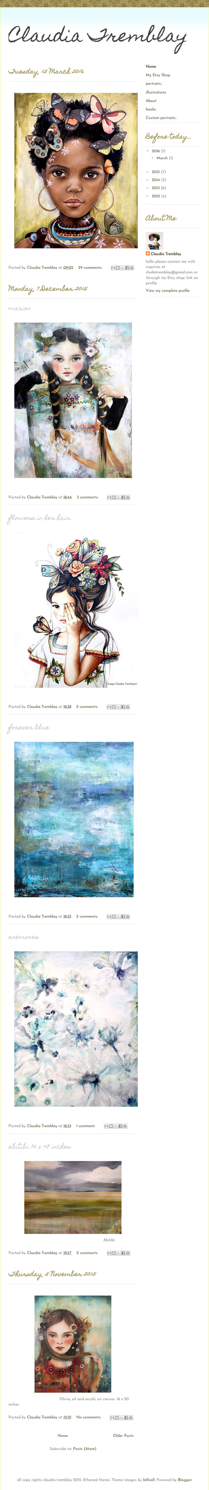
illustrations (156, 92)
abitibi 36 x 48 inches (40, 1147)
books (151, 109)
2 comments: (87, 707)
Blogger (185, 1480)
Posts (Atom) (84, 1449)
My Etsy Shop (158, 75)
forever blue (29, 728)
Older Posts (123, 1436)
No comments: (89, 1417)
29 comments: (90, 268)
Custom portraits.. (161, 118)
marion (20, 308)
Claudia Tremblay (166, 254)
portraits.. (154, 84)
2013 (156, 188)
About (151, 101)
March (163, 158)
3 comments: (88, 497)
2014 (156, 180)
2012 (156, 196)
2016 (156, 151)
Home (63, 1436)
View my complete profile (168, 291)
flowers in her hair (39, 518)
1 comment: (86, 1126)
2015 (156, 172)
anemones (24, 937)
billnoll (149, 1480)
